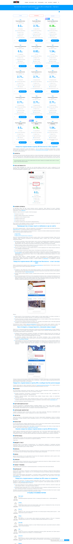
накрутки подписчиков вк (31, 324)
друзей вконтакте (48, 329)
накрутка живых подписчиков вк (37, 265)
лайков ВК (23, 210)
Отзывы (20, 15)
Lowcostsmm (45, 258)
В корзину (22, 40)
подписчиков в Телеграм (23, 339)
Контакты (50, 2)
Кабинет (55, 2)
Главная (26, 2)
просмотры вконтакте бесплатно (43, 385)
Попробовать (41, 2)
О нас (46, 2)
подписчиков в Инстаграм (33, 427)
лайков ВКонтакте (16, 229)
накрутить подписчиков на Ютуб (27, 481)
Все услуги (31, 2)
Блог (36, 2)
